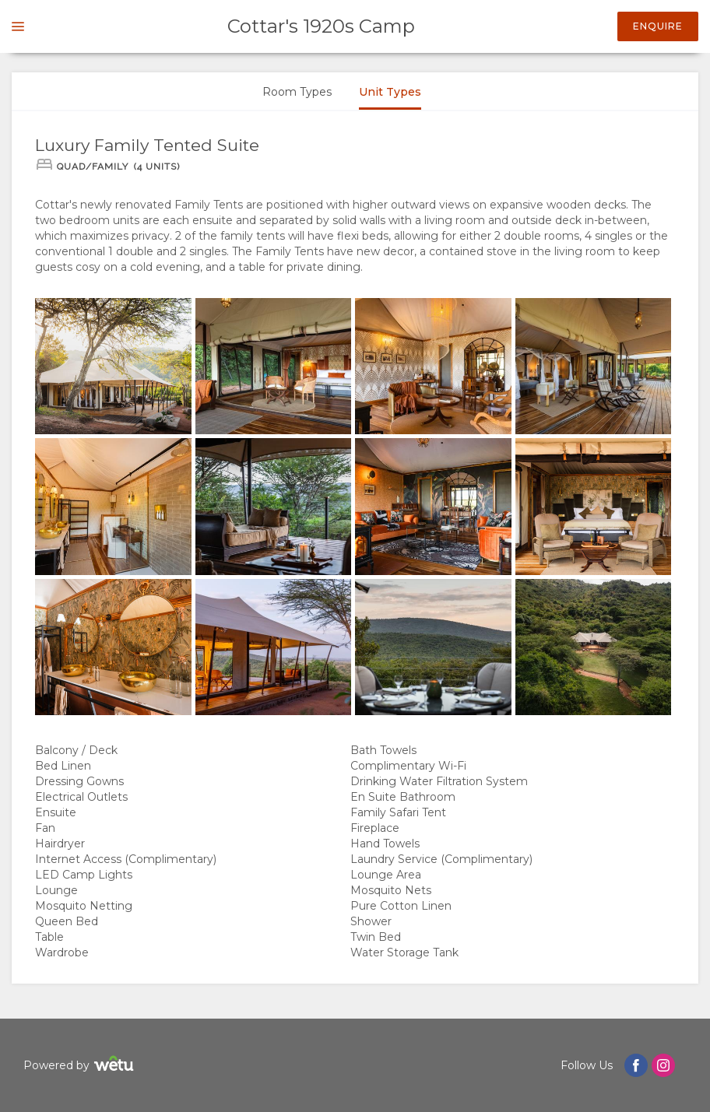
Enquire (658, 26)
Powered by (80, 1065)
